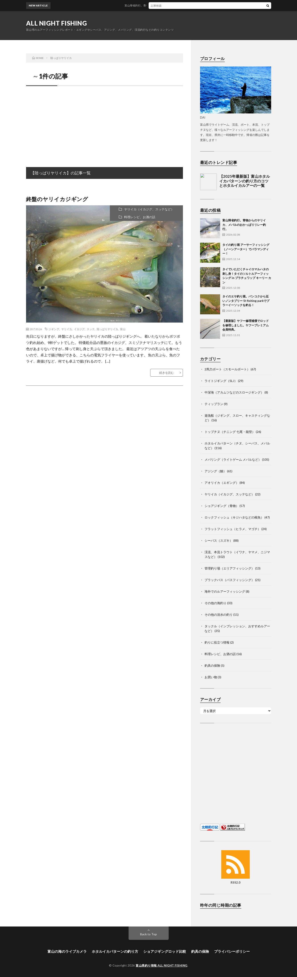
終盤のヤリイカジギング (57, 199)
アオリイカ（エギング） (222, 482)
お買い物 (211, 677)
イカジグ (79, 329)
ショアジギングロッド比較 (164, 951)
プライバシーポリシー (232, 951)
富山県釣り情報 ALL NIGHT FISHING (161, 965)
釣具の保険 (212, 665)
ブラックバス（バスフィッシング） (229, 580)
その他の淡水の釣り (219, 614)
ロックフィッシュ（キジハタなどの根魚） (234, 517)
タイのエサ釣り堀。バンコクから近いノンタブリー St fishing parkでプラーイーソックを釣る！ (245, 301)
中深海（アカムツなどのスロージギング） (234, 392)
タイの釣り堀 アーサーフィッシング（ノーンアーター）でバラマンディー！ (245, 249)
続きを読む (166, 372)
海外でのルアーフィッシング (225, 591)
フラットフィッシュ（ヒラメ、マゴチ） (233, 529)
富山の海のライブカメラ (67, 951)
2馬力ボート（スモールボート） (227, 369)
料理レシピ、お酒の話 (139, 217)
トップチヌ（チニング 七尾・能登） (230, 432)
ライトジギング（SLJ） (221, 381)
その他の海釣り (215, 603)
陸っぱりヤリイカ (107, 329)
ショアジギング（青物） (222, 506)
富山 (122, 329)
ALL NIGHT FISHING (56, 23)
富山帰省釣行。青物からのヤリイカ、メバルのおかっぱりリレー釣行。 (172, 5)
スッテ (91, 329)
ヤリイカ (66, 329)
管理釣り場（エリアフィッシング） (229, 568)
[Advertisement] (104, 122)
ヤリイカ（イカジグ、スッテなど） (149, 209)
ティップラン (214, 404)
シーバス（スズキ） (219, 540)
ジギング (54, 329)
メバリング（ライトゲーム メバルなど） (233, 459)
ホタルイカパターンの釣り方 (115, 951)
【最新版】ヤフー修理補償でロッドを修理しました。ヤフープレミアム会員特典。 (245, 325)
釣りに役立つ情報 (217, 642)
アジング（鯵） (215, 471)
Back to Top (148, 934)
